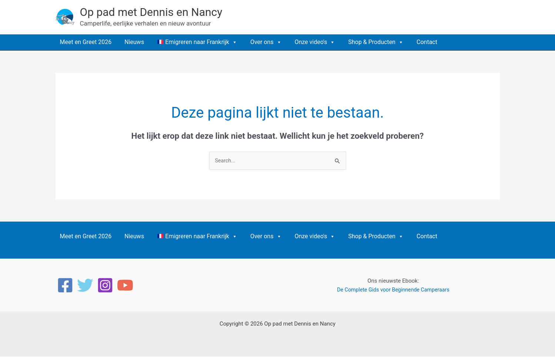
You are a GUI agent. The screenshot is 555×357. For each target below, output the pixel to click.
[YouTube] (125, 286)
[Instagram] (105, 286)
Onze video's (315, 42)
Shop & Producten (376, 42)
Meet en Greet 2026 (86, 42)
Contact (427, 42)
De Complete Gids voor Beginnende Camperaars (393, 290)
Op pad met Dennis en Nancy (151, 12)
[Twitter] (85, 286)
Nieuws (134, 42)
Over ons (266, 42)
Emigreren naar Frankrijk (197, 42)
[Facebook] (65, 286)
